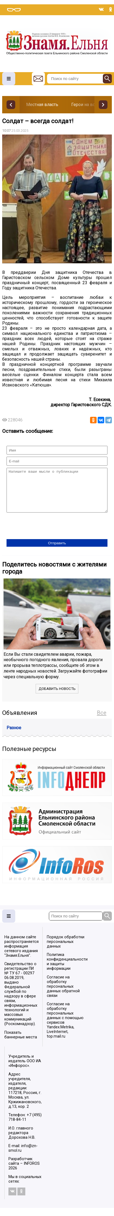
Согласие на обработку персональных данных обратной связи (63, 994)
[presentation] (48, 534)
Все (101, 721)
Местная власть (42, 104)
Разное (14, 735)
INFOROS (32, 1171)
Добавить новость (57, 697)
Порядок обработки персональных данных (65, 950)
